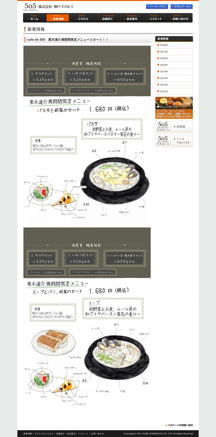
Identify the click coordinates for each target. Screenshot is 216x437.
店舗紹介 (108, 17)
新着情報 (57, 17)
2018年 (164, 45)
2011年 (164, 91)
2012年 (164, 85)
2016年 (164, 58)
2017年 (164, 51)
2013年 (164, 78)
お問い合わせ (180, 17)
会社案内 (132, 17)
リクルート (155, 17)
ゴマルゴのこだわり (82, 17)
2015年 (164, 65)
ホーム (34, 17)
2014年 (164, 71)
